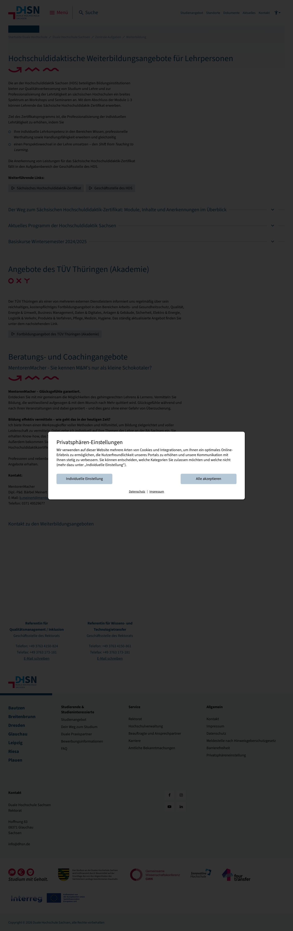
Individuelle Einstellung (84, 478)
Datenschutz (137, 491)
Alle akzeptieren (208, 478)
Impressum (156, 491)
